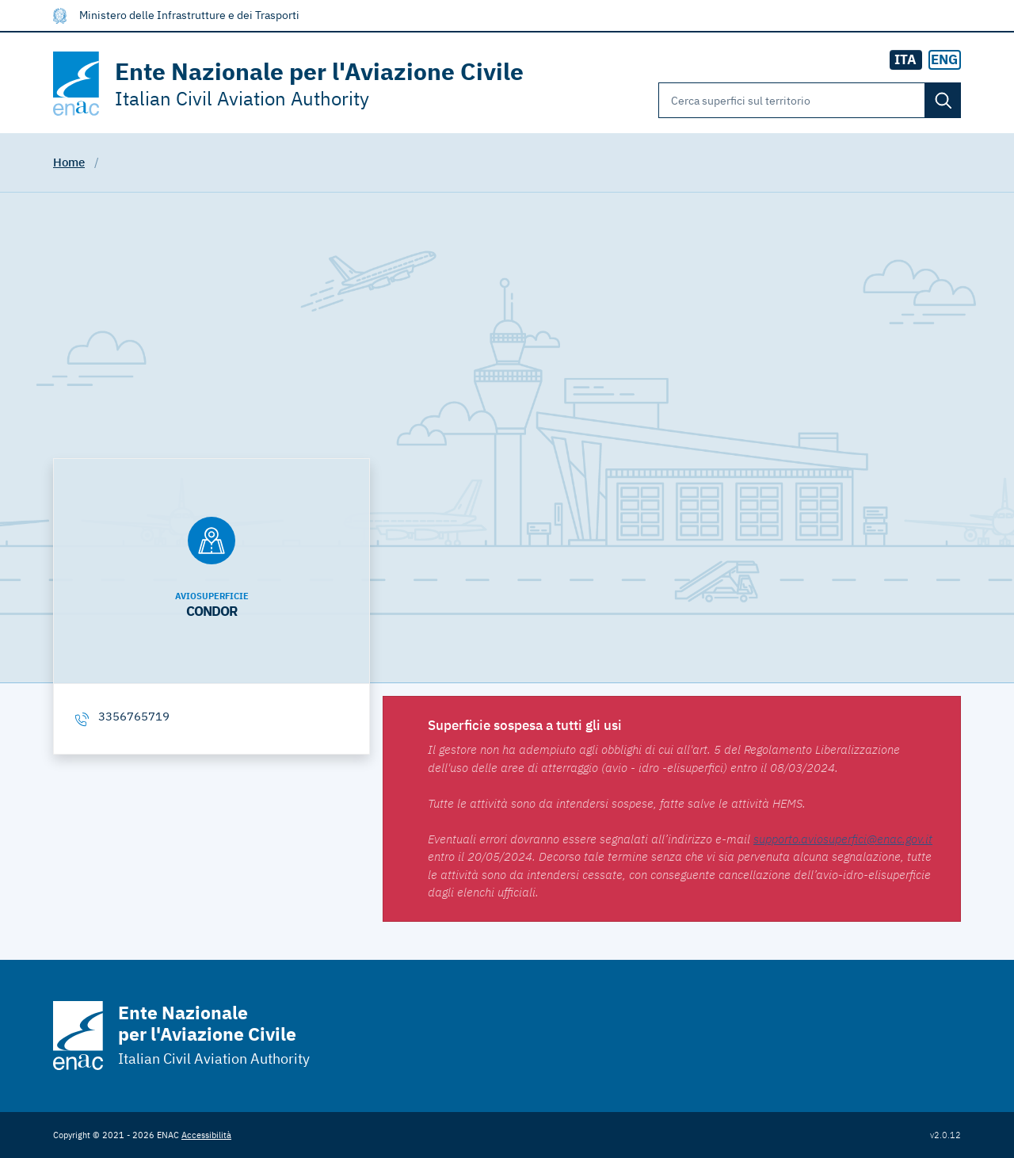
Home (69, 162)
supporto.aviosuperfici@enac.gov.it (842, 839)
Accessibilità (206, 1135)
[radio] (944, 60)
